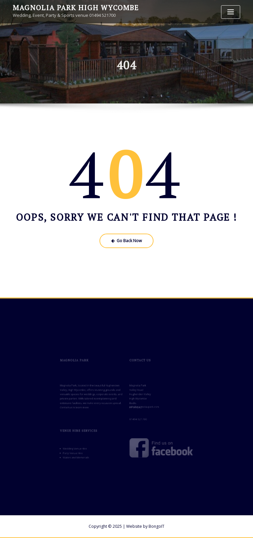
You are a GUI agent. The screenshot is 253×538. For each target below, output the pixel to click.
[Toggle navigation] (230, 12)
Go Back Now (126, 240)
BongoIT (156, 526)
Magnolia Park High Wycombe (75, 7)
